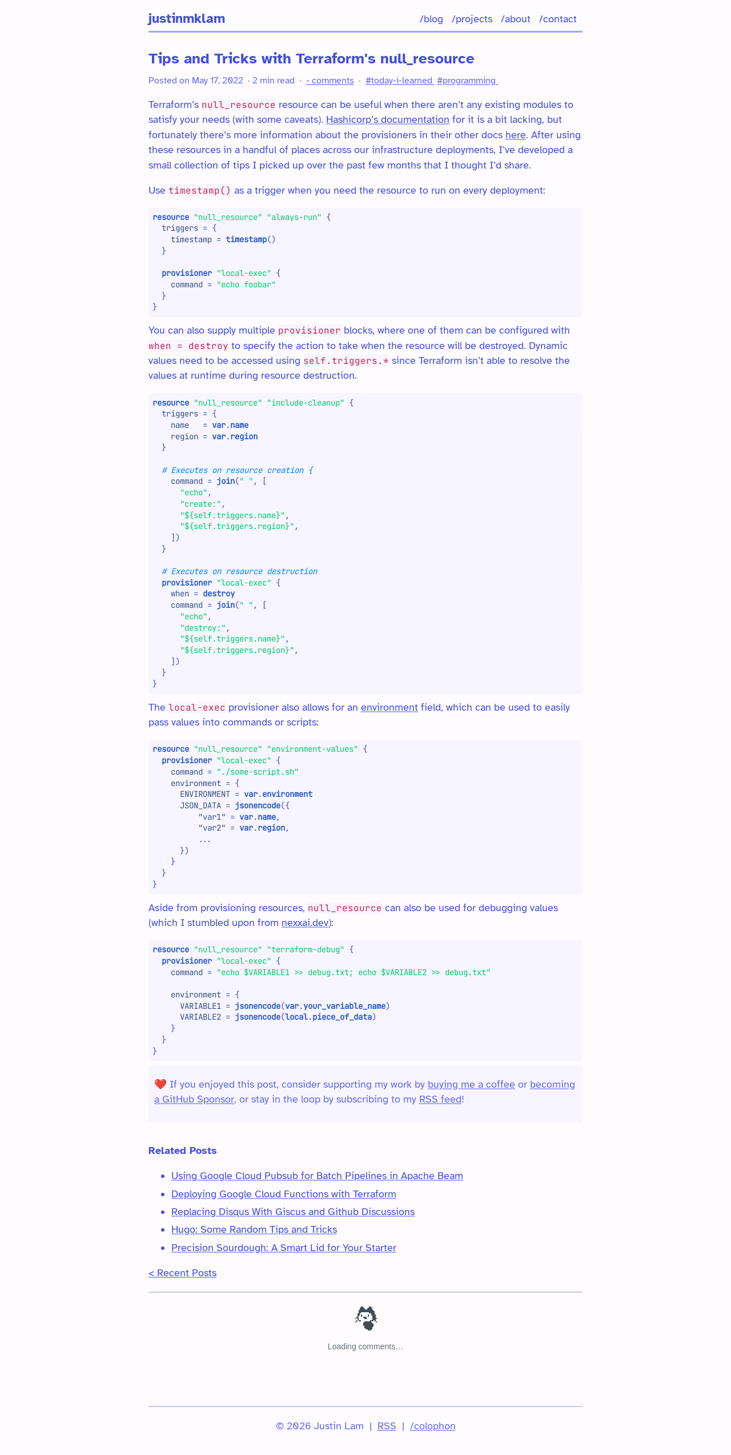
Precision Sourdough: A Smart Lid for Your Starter (283, 1247)
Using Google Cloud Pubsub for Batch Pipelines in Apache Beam (317, 1175)
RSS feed (440, 1099)
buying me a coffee (471, 1084)
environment (389, 707)
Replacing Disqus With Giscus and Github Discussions (293, 1211)
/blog (431, 19)
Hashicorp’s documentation (387, 119)
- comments (330, 80)
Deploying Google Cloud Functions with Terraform (283, 1194)
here (515, 135)
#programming (467, 80)
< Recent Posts (182, 1272)
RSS (386, 1426)
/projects (472, 19)
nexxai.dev (305, 922)
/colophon (433, 1426)
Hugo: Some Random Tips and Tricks (254, 1229)
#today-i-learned (400, 80)
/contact (558, 19)
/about (516, 19)
